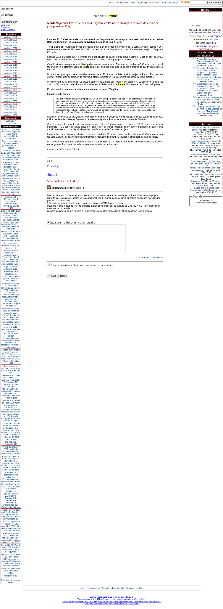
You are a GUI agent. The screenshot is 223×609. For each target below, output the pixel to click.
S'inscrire (55, 270)
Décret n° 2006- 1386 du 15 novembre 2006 (11, 570)
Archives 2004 (10, 98)
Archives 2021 (10, 51)
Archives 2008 (10, 87)
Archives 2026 (10, 37)
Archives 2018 (10, 59)
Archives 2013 (10, 73)
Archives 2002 (10, 104)
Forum (118, 2)
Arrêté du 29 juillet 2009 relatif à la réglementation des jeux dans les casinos (11, 450)
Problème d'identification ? (8, 28)
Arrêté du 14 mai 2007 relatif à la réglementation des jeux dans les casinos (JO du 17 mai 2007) (11, 537)
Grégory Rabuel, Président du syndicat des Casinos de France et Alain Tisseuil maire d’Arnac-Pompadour (209, 109)
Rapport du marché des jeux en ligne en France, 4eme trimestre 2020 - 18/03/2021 (11, 133)
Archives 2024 (10, 42)
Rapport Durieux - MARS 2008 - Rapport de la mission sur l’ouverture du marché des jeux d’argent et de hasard (10, 500)
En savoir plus (54, 166)
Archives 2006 (10, 93)
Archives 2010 (10, 82)
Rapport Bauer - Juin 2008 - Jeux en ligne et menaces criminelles (10, 487)
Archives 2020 (10, 54)
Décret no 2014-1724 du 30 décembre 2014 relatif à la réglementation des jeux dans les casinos (11, 236)
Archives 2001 (10, 107)
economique (200, 46)
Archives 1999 (10, 112)
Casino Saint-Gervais (199, 36)
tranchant (200, 43)
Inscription (5, 25)
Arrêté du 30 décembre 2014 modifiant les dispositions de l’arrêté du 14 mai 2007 (11, 202)
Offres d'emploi (153, 2)
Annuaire (166, 2)
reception (216, 36)
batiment (211, 42)
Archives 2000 (10, 109)
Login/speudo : (7, 9)
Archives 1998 (10, 115)
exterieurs (214, 39)
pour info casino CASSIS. (203, 134)
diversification (206, 49)
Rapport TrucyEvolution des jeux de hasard (11, 579)
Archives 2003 (10, 101)
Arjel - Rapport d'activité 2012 (10, 268)
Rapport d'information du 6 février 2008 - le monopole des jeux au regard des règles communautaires (11, 514)
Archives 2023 (10, 45)
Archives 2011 (10, 79)
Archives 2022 (10, 48)
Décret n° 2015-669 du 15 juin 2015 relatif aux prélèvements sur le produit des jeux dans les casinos (10, 155)
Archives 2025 (10, 40)
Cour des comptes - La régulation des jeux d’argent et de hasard (11, 144)
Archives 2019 (10, 56)
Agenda (141, 2)
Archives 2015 (10, 68)
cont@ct (175, 2)
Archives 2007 (10, 90)
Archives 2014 (10, 70)
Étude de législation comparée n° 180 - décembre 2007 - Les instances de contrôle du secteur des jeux (10, 526)
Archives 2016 (10, 65)
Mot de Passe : (7, 15)
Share (51, 174)
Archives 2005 (10, 95)
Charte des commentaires (151, 263)
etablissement (200, 39)
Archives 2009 (10, 84)
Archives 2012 (10, 76)
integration (213, 46)
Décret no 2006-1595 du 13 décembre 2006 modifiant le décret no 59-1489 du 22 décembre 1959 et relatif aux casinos (11, 560)
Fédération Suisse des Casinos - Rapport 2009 (11, 441)
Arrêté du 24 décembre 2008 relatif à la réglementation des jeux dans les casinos (11, 477)
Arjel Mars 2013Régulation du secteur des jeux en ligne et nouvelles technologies (11, 276)
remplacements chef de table (203, 168)
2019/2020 (11, 124)
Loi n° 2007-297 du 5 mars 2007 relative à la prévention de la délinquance (10, 548)
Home (110, 2)
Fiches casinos (129, 2)
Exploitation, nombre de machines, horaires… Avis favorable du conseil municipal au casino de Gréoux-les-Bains (208, 88)
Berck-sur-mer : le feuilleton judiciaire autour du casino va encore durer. (209, 99)
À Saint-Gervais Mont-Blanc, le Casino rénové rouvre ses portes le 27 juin (209, 61)
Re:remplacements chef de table (205, 154)
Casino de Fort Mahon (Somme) (205, 181)
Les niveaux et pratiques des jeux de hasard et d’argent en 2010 (11, 369)
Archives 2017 (10, 62)
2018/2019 (11, 121)
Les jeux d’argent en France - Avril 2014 (10, 244)
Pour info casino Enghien (203, 148)
